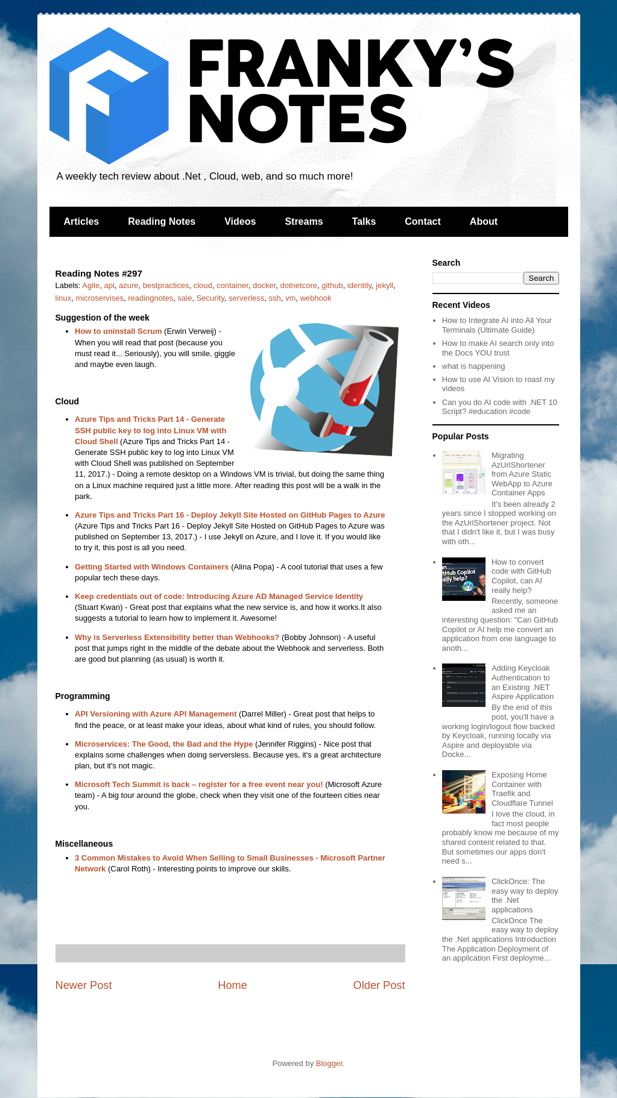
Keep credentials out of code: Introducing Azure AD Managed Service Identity (219, 596)
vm (290, 298)
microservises (99, 298)
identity (359, 285)
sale (185, 298)
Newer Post (83, 985)
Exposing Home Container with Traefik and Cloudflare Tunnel (522, 789)
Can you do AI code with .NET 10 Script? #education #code (499, 407)
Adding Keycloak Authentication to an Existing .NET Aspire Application (523, 682)
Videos (240, 221)
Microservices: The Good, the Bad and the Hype (164, 743)
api (109, 285)
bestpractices (166, 285)
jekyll (384, 285)
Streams (304, 221)
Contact (423, 221)
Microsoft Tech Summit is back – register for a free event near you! (199, 784)
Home (232, 985)
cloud (203, 285)
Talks (364, 221)
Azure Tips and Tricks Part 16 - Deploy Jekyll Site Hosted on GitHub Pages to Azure (230, 514)
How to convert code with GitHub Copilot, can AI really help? (521, 576)
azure (129, 285)
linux (63, 298)
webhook (315, 298)
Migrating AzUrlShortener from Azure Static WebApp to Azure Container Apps (522, 474)
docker (264, 285)
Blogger (329, 1063)
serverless (246, 298)
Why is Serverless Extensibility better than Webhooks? (177, 637)
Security (210, 298)
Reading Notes (161, 221)
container (232, 285)
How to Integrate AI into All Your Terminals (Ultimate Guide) (497, 325)
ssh (274, 298)
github (332, 285)
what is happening (473, 366)
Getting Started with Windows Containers (152, 566)
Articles (82, 221)
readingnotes (150, 298)
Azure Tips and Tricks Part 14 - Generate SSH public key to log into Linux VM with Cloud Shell (150, 430)
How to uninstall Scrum (118, 331)
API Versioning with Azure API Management (155, 713)
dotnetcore (298, 285)
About (484, 221)
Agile (91, 285)
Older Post (379, 985)
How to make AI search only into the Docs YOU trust (498, 348)
